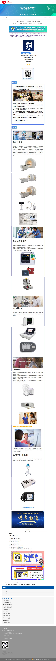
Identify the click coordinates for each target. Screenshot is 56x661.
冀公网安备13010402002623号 (38, 659)
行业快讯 (5, 591)
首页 (44, 17)
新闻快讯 (47, 17)
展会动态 (50, 17)
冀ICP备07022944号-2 (23, 659)
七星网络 (49, 659)
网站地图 (29, 659)
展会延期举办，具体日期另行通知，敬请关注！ (14, 582)
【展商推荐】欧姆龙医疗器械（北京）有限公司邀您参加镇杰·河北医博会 (20, 584)
